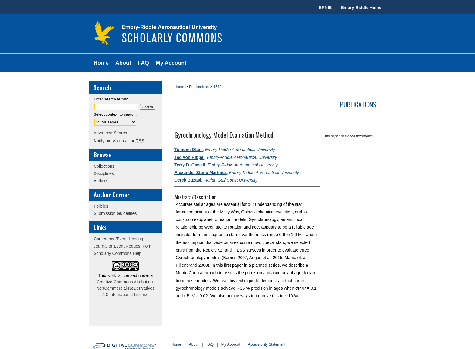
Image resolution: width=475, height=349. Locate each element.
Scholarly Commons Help (117, 253)
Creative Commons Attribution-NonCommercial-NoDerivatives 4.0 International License (125, 288)
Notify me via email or (119, 140)
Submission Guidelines (115, 213)
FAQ (210, 344)
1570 (218, 87)
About (193, 344)
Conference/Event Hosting (118, 238)
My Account (230, 344)
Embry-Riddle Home (361, 7)
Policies (101, 206)
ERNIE (325, 7)
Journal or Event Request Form (123, 246)
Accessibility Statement (266, 344)
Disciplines (104, 173)
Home (179, 87)
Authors (101, 180)
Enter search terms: (111, 99)
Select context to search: (115, 114)
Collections (104, 166)
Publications (199, 87)
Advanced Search (110, 132)
